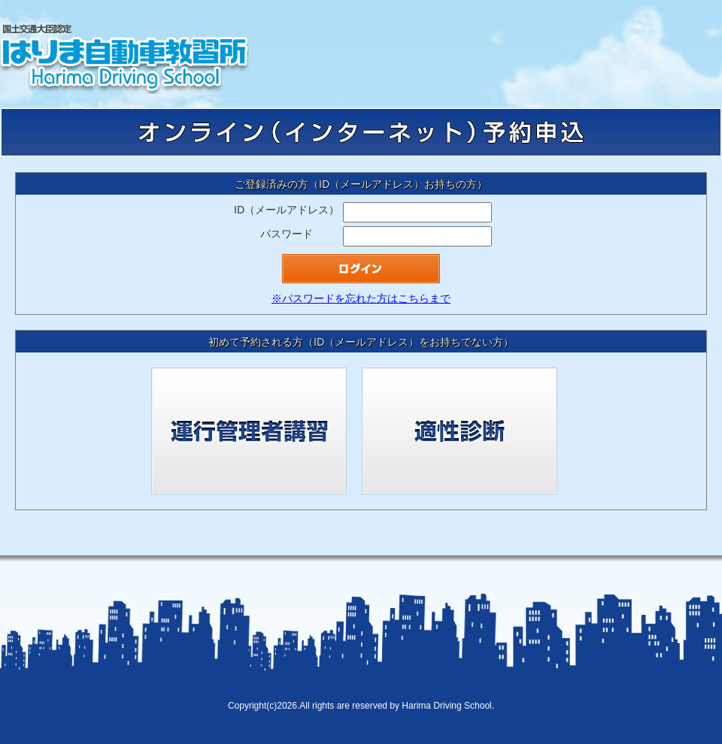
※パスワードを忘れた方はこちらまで (361, 298)
